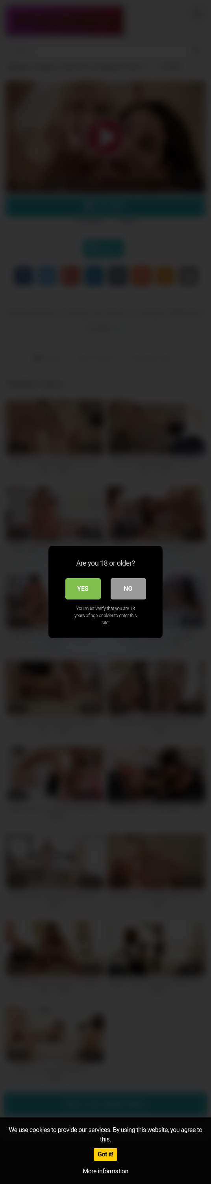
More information (105, 1171)
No (128, 588)
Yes (83, 588)
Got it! (105, 1154)
